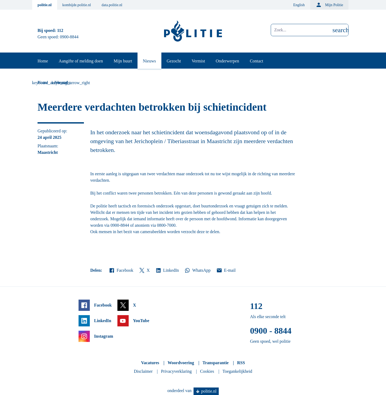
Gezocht (174, 61)
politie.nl (45, 5)
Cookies (207, 371)
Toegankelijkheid (237, 371)
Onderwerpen (227, 61)
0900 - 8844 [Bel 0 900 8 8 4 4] (271, 331)
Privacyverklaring (176, 371)
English (299, 5)
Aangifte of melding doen (81, 61)
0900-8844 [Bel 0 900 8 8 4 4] (69, 37)
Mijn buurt (123, 61)
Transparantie (215, 362)
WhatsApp (197, 270)
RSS (241, 362)
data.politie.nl (112, 5)
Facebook (121, 270)
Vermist (198, 61)
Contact (256, 61)
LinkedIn (167, 270)
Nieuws (149, 61)
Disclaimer (143, 371)
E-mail (226, 270)
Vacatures (150, 362)
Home (43, 61)
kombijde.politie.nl (76, 5)
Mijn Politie (329, 5)
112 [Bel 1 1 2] (60, 30)
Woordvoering (181, 362)
